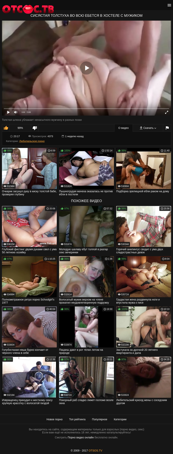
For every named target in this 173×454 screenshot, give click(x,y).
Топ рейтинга (77, 419)
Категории (120, 419)
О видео (123, 127)
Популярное (99, 419)
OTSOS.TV (95, 450)
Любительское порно (32, 141)
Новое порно (55, 419)
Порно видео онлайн (81, 437)
